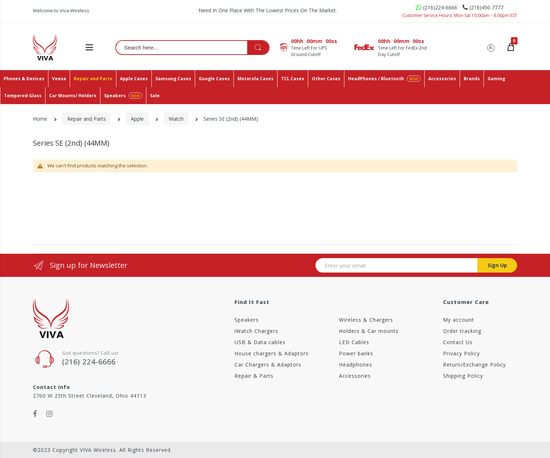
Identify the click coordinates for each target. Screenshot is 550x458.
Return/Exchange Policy (474, 364)
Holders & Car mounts (369, 331)
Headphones (355, 364)
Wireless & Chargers (366, 319)
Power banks (356, 353)
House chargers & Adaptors (272, 353)
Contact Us (458, 342)
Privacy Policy (461, 353)
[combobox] (193, 47)
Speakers (247, 319)
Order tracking (462, 331)
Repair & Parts (254, 375)
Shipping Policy (463, 375)
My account (458, 319)
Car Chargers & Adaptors (268, 364)
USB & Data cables (260, 342)
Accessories (355, 375)
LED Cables (354, 342)
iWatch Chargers (256, 331)
